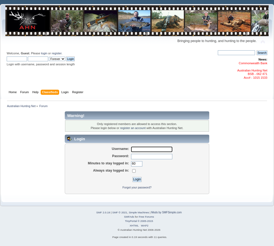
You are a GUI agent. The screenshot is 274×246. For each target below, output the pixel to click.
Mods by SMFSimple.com (166, 212)
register (57, 53)
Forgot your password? (137, 187)
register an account (133, 128)
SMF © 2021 (119, 212)
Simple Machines (139, 212)
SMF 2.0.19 (103, 212)
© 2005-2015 (145, 220)
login (44, 53)
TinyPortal (131, 220)
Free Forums (146, 216)
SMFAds (129, 216)
